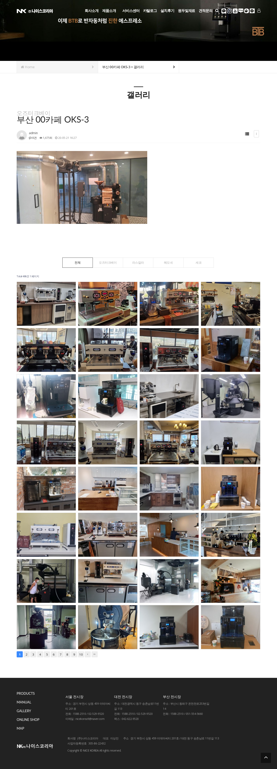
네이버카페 (246, 11)
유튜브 (235, 11)
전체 (77, 262)
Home (57, 67)
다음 (88, 654)
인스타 (229, 11)
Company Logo (35, 10)
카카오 (223, 11)
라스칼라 (138, 262)
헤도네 (168, 262)
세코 (198, 262)
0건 (33, 138)
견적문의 (205, 10)
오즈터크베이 (108, 262)
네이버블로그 (240, 11)
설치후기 (167, 10)
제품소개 (109, 10)
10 (81, 654)
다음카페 (252, 11)
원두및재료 (186, 10)
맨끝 (95, 654)
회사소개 (91, 10)
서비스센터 (131, 10)
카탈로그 (150, 10)
